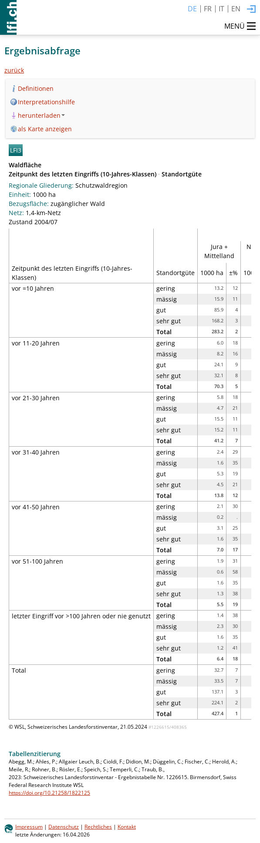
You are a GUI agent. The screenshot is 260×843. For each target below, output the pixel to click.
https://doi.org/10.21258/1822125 (49, 792)
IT (221, 8)
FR (208, 8)
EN (235, 8)
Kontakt (127, 826)
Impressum (29, 826)
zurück (14, 70)
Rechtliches (98, 826)
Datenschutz (63, 826)
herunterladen (41, 115)
